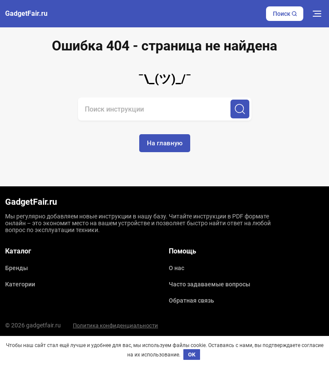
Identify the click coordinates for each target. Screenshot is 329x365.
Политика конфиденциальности (115, 325)
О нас (176, 268)
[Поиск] (239, 109)
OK (191, 354)
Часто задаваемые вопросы (209, 284)
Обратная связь (191, 300)
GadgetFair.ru (26, 13)
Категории (20, 284)
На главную (164, 143)
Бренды (16, 268)
